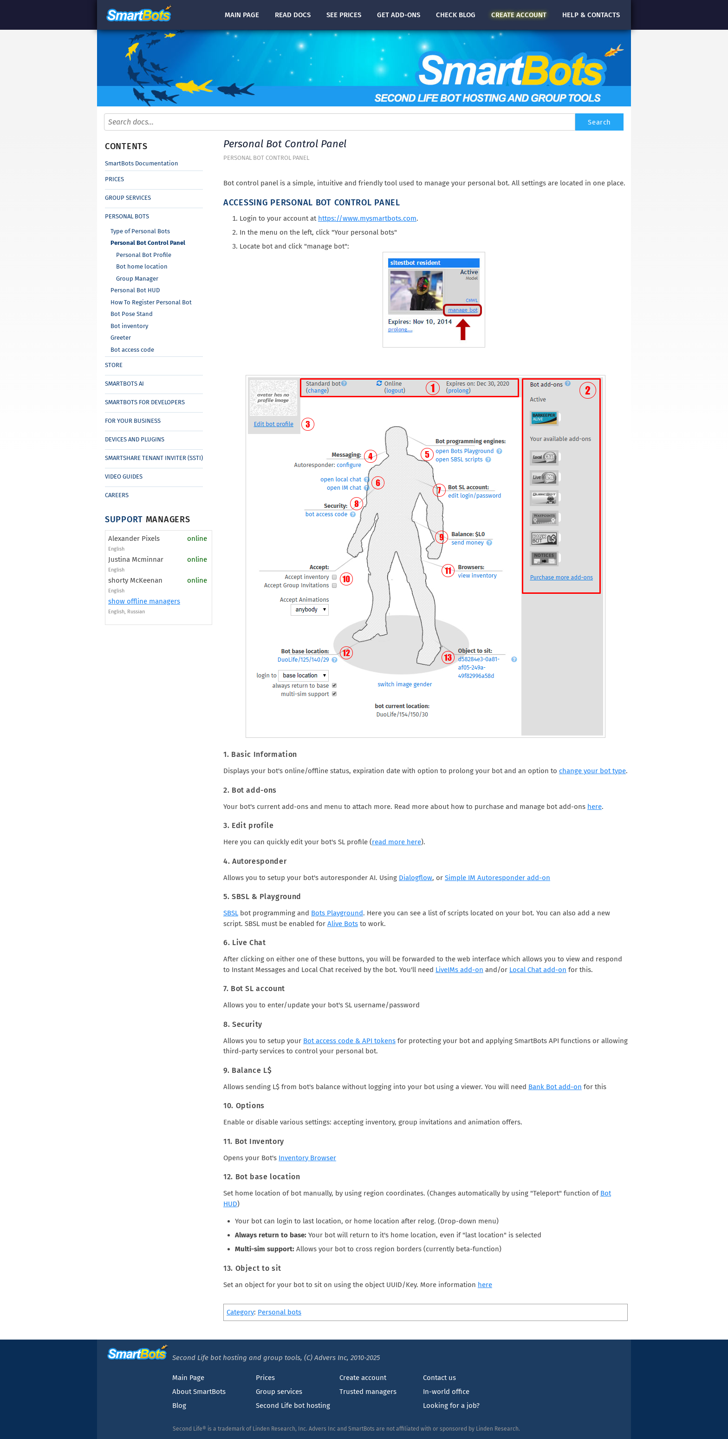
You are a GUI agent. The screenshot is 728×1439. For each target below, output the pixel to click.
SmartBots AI (124, 383)
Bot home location (142, 266)
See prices (343, 15)
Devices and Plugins (134, 439)
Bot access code (132, 349)
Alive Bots (342, 924)
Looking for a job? (451, 1405)
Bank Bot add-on (555, 1087)
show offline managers (144, 601)
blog (455, 15)
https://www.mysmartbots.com (367, 218)
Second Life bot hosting (293, 1405)
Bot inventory (129, 325)
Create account (362, 1377)
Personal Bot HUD (135, 290)
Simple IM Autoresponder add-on (497, 878)
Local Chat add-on (537, 970)
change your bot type (592, 771)
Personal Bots (127, 216)
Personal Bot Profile (143, 254)
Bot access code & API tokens (349, 1041)
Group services (279, 1391)
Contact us (439, 1377)
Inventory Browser (307, 1158)
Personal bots (279, 1312)
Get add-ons (398, 15)
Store (114, 364)
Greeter (120, 337)
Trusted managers (367, 1391)
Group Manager (137, 278)
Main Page (188, 1377)
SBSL (230, 913)
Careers (117, 495)
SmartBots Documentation (141, 163)
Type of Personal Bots (140, 231)
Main (242, 15)
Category (240, 1312)
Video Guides (124, 476)
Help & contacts (591, 15)
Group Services (128, 197)
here (594, 806)
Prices (114, 179)
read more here (396, 842)
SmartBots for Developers (145, 402)
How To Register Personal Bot (151, 302)
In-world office (446, 1391)
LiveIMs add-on (459, 970)
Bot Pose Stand (131, 313)
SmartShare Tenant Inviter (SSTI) (154, 457)
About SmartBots (199, 1391)
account (518, 15)
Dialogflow (415, 878)
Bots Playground (337, 913)
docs (293, 15)
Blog (179, 1405)
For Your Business (133, 420)
